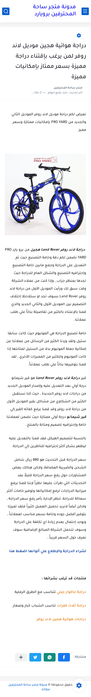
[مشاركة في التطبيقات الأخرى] (21, 657)
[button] (64, 657)
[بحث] (5, 11)
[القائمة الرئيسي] (85, 11)
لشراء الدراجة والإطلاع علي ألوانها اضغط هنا (47, 552)
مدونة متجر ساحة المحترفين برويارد (54, 11)
